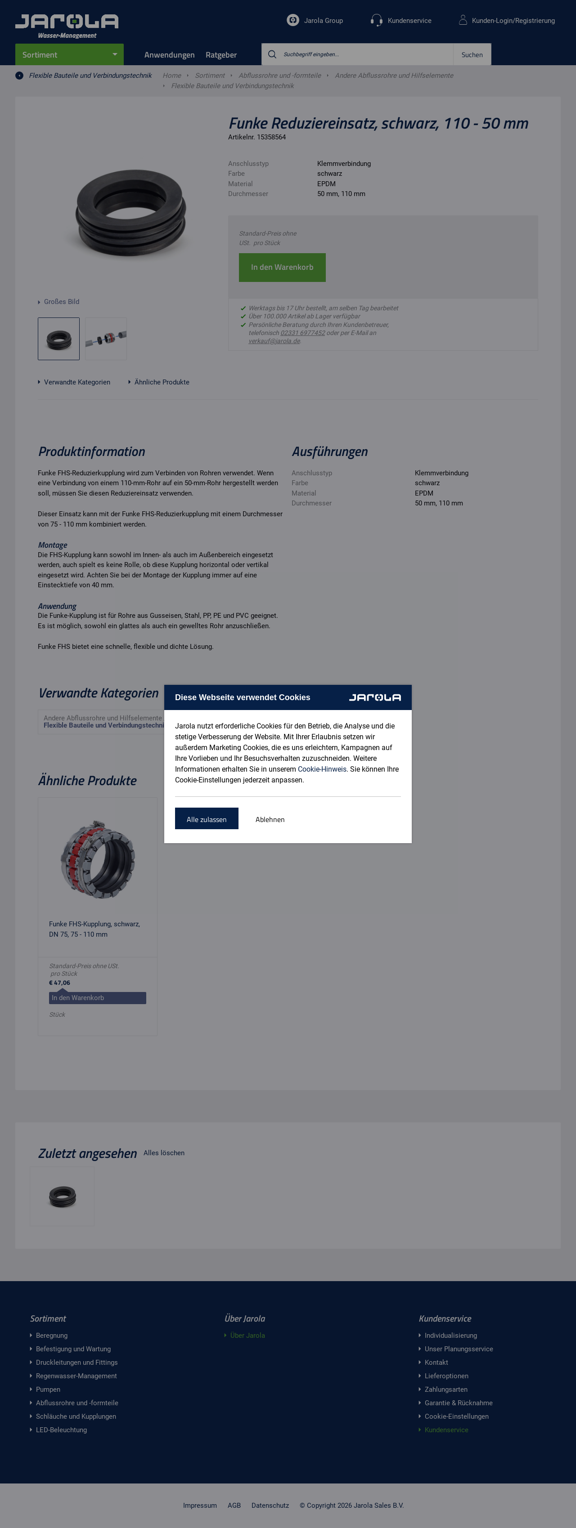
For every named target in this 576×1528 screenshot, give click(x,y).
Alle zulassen (207, 819)
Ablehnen (270, 819)
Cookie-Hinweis (322, 769)
